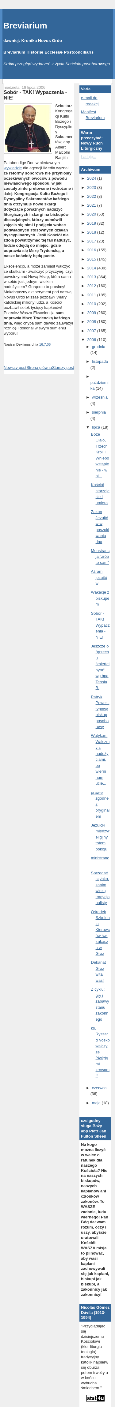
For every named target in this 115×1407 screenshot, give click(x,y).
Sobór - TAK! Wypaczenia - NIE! (35, 94)
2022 (92, 196)
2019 (92, 223)
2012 (92, 285)
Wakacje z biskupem (100, 598)
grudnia (98, 346)
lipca (96, 427)
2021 (92, 205)
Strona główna (39, 367)
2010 (92, 304)
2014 (92, 268)
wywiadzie (13, 168)
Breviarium (25, 25)
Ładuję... (88, 156)
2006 (92, 339)
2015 (92, 259)
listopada (100, 361)
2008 (92, 321)
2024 (92, 178)
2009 (92, 312)
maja (97, 1103)
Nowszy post (15, 367)
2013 (92, 277)
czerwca (99, 1088)
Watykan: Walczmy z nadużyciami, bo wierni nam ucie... (100, 759)
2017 (92, 241)
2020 (92, 214)
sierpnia (99, 412)
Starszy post (63, 367)
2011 (92, 295)
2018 (92, 232)
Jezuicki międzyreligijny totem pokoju (100, 837)
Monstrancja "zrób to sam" (100, 556)
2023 (92, 187)
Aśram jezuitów (99, 577)
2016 (92, 250)
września (100, 397)
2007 (92, 330)
